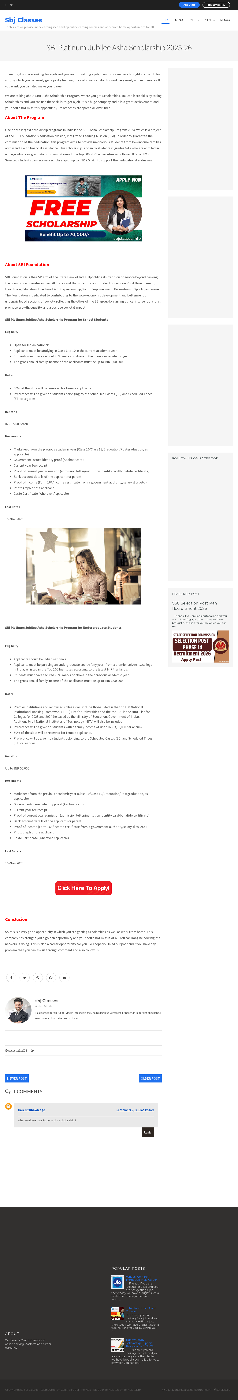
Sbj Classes (23, 20)
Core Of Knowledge (31, 1110)
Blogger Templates (106, 1389)
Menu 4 (225, 19)
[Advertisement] (200, 128)
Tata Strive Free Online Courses (141, 1309)
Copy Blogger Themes (76, 1389)
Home (165, 19)
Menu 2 (194, 19)
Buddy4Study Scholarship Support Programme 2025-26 (139, 1343)
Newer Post (17, 1078)
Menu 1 (179, 19)
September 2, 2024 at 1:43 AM (135, 1110)
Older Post (150, 1078)
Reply (147, 1132)
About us (189, 4)
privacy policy (216, 4)
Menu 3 (210, 19)
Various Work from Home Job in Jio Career (141, 1278)
